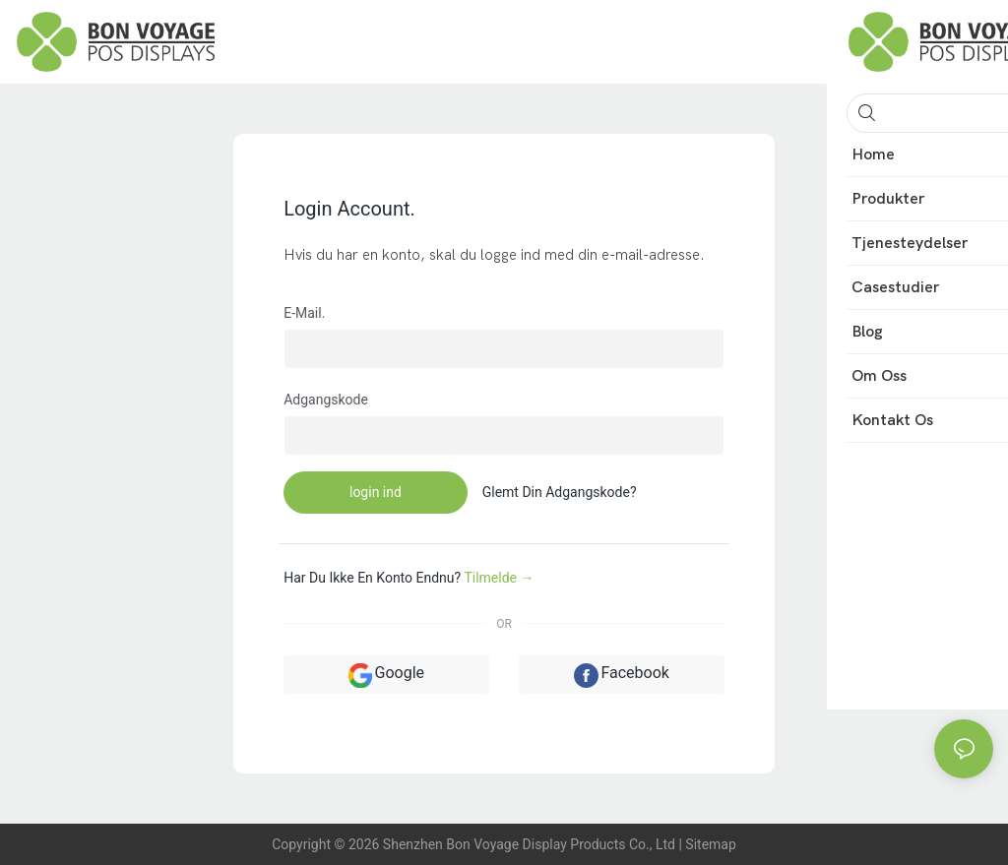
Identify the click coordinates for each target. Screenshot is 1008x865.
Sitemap (710, 844)
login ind (375, 492)
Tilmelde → (499, 578)
